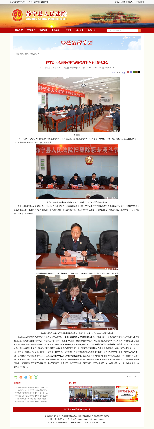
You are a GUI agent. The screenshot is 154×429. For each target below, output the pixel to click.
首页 (26, 54)
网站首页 (19, 30)
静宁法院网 (39, 14)
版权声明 (86, 409)
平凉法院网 (140, 2)
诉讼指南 (79, 30)
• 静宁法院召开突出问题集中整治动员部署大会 (31, 387)
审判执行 (55, 30)
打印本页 (129, 376)
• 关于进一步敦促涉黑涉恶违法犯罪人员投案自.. (31, 401)
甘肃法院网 (130, 2)
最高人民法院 (120, 2)
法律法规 (92, 30)
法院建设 (67, 30)
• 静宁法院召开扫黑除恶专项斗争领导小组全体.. (31, 393)
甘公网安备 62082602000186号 (94, 422)
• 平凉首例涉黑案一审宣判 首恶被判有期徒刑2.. (31, 399)
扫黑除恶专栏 (34, 54)
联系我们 (77, 409)
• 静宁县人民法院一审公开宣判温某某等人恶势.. (31, 390)
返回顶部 (137, 376)
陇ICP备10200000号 (75, 422)
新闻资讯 (43, 30)
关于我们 (68, 409)
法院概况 (31, 30)
